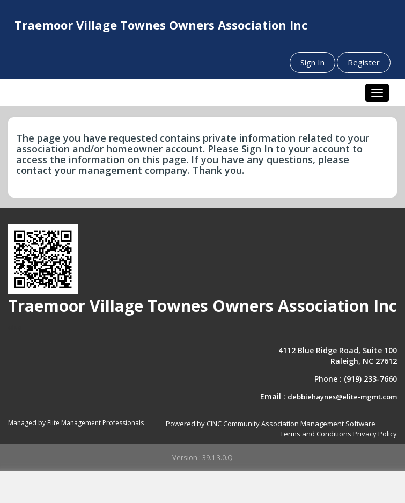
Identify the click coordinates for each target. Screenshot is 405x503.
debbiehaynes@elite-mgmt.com (342, 397)
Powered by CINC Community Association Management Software (270, 423)
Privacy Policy (375, 434)
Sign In (312, 62)
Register (364, 62)
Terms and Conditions (315, 434)
